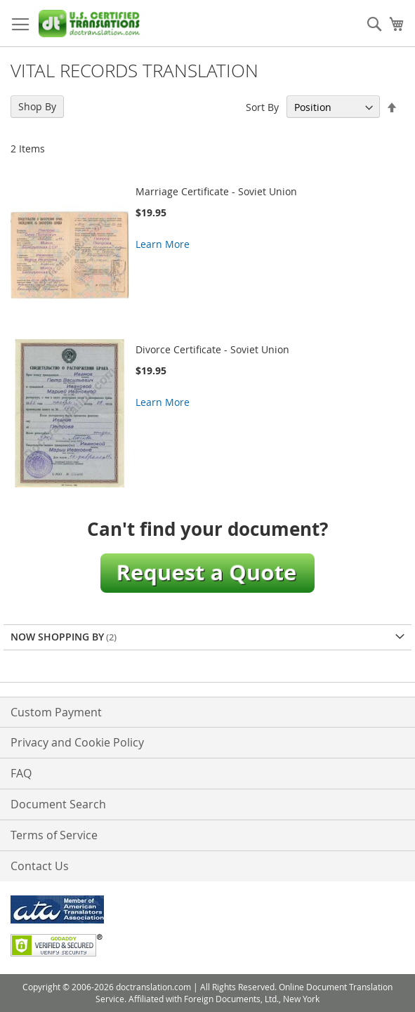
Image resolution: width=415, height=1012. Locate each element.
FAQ (21, 773)
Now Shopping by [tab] (57, 636)
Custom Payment (56, 712)
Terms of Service (54, 835)
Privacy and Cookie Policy (77, 742)
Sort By (262, 107)
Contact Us (40, 866)
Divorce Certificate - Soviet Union (212, 349)
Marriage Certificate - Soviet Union (216, 191)
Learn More (163, 244)
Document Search (58, 804)
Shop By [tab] (37, 106)
